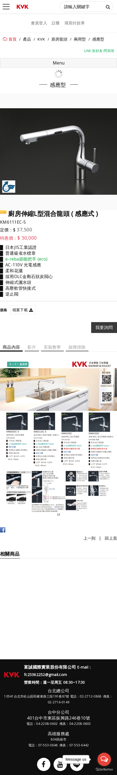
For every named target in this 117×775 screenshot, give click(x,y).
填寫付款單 (74, 22)
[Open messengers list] (104, 759)
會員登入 (39, 22)
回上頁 (111, 538)
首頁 (13, 39)
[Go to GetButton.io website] (104, 769)
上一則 (89, 538)
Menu (58, 63)
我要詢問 (104, 327)
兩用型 (80, 39)
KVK (41, 39)
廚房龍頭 (59, 39)
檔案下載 (20, 309)
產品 (27, 39)
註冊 (56, 22)
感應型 (98, 39)
